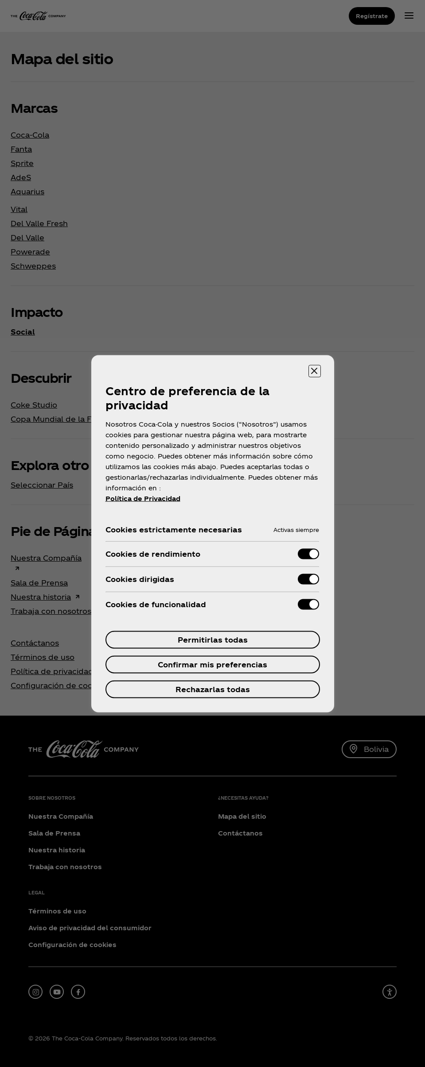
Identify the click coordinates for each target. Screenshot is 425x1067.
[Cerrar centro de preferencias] (314, 371)
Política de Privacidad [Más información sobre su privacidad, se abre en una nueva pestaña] (142, 498)
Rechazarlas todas (212, 689)
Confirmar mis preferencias (212, 664)
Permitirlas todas (213, 639)
